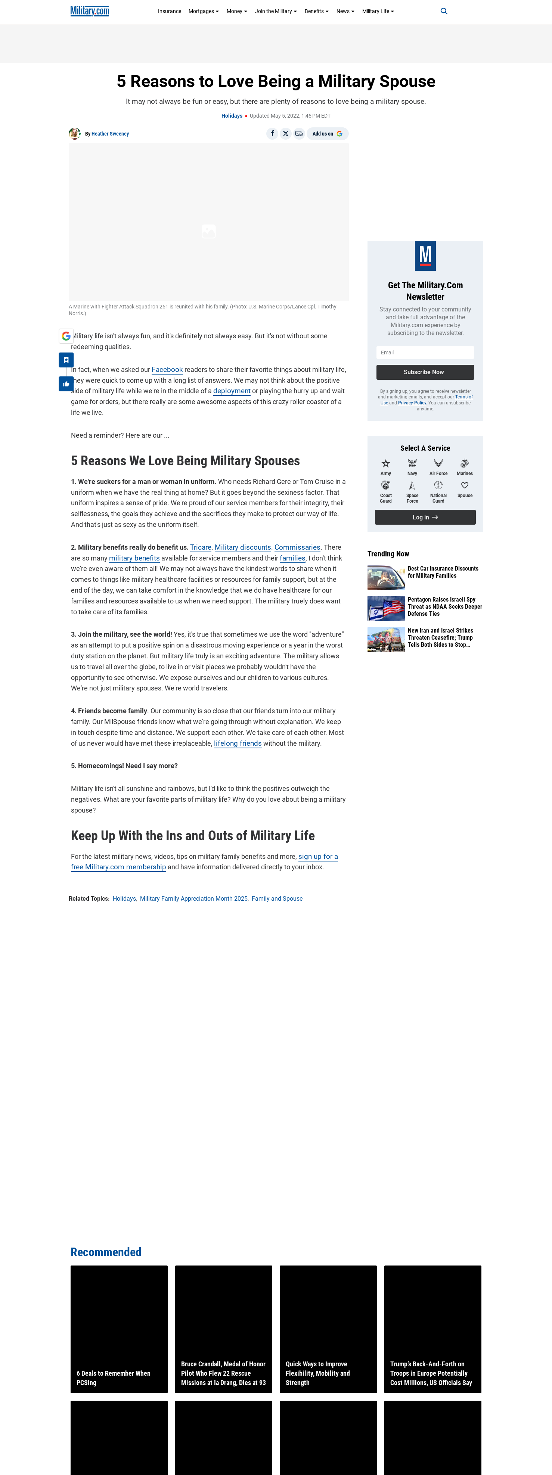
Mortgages (204, 11)
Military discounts (238, 545)
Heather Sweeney (110, 134)
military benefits (119, 556)
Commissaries (288, 545)
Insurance (169, 11)
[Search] (438, 11)
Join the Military (276, 11)
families (275, 556)
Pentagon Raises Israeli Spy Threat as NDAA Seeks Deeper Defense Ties (445, 606)
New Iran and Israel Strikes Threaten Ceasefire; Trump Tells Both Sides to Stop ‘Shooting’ (440, 638)
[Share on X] (286, 134)
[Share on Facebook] (272, 134)
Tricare (198, 545)
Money (237, 11)
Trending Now (388, 554)
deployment (228, 388)
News (346, 11)
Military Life (378, 11)
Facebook (164, 367)
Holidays (231, 115)
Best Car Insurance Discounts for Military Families (443, 572)
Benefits (317, 11)
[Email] (299, 134)
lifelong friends (226, 741)
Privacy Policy (412, 403)
